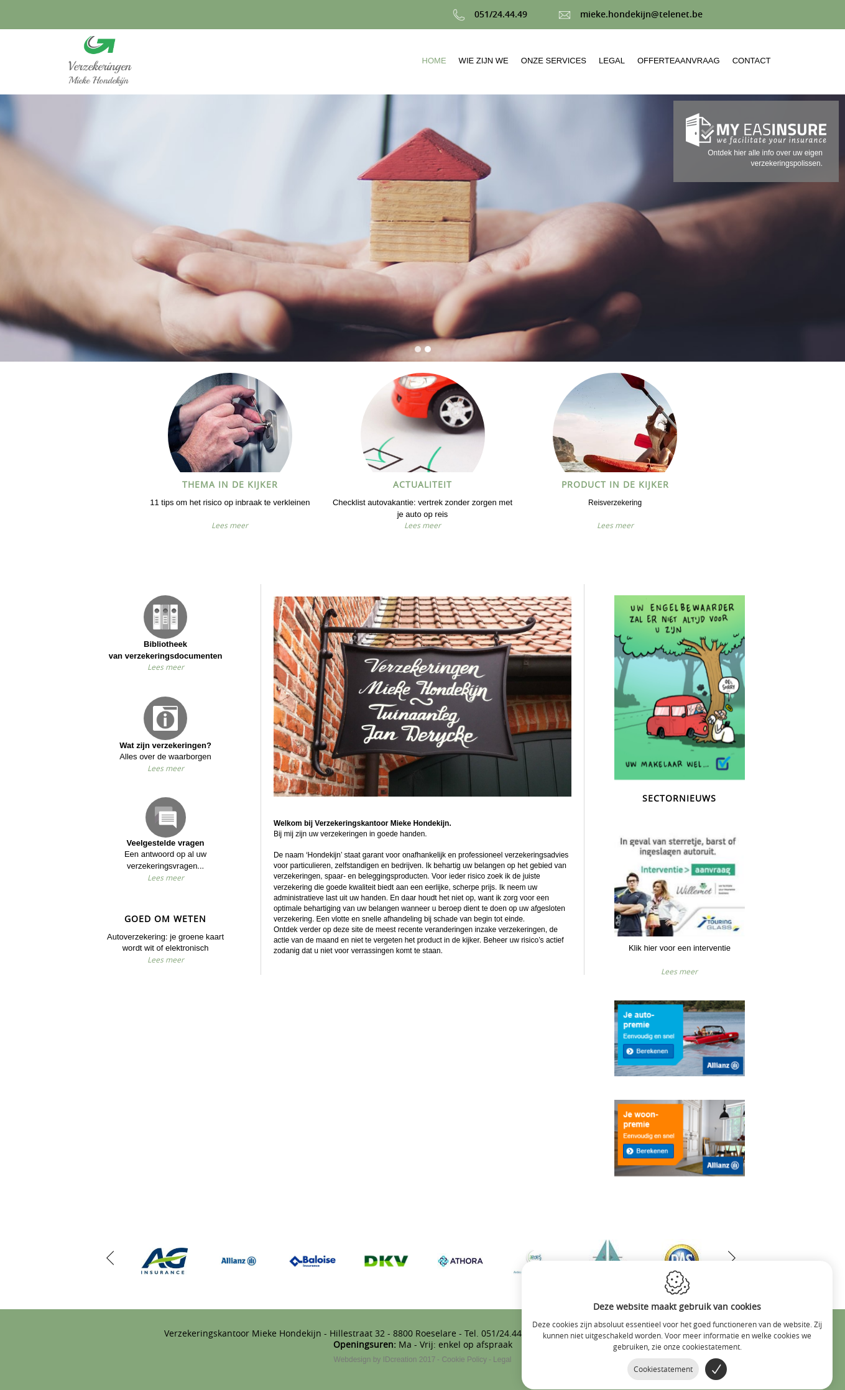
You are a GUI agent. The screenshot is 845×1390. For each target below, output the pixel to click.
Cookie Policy (464, 1359)
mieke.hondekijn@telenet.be (630, 14)
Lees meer (229, 525)
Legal (502, 1359)
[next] (729, 1256)
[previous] (110, 1256)
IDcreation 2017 (385, 1359)
